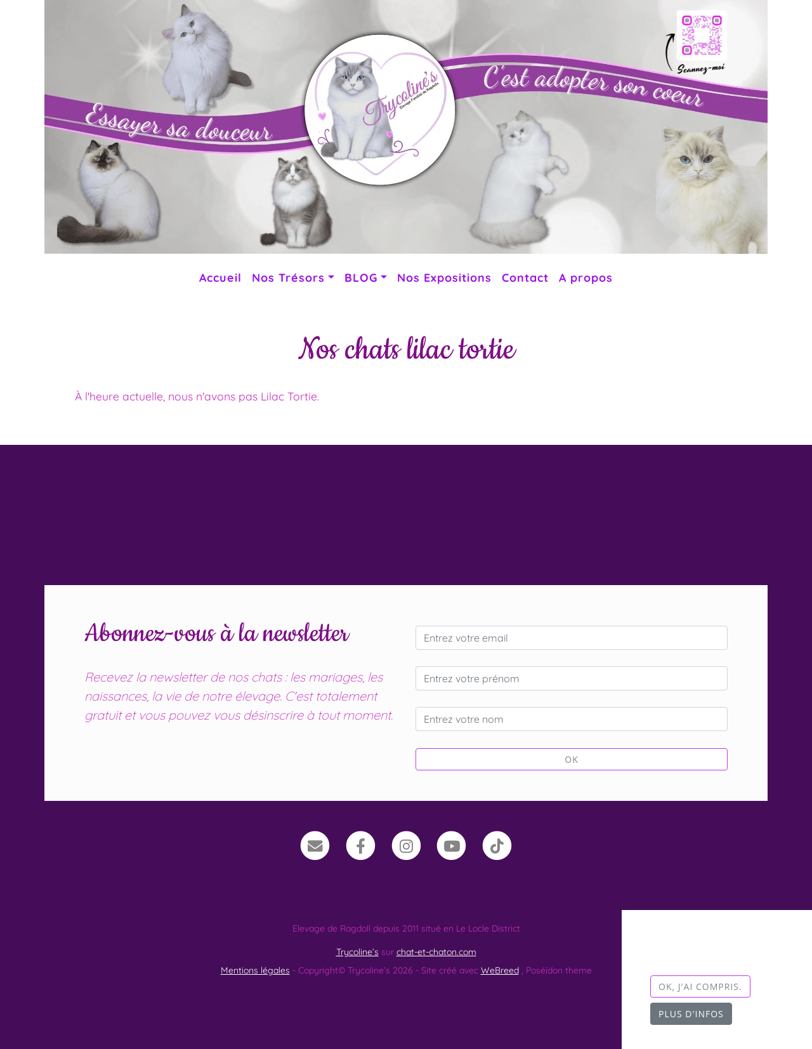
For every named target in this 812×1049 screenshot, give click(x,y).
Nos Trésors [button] (288, 277)
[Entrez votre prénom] (572, 678)
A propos (586, 277)
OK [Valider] (571, 759)
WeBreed (500, 970)
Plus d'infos (691, 1014)
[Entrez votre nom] (572, 719)
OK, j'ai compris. (700, 986)
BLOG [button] (360, 277)
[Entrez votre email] (572, 638)
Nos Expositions (444, 277)
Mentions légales (255, 970)
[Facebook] (360, 845)
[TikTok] (497, 845)
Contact (525, 277)
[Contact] (315, 845)
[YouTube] (451, 845)
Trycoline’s (357, 952)
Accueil (220, 277)
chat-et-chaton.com (436, 952)
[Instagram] (406, 845)
